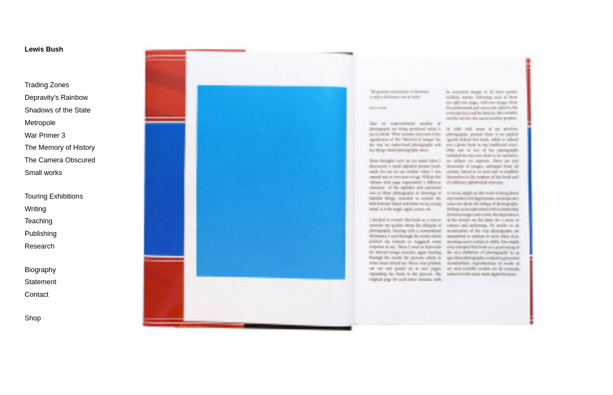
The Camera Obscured (60, 160)
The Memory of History (60, 147)
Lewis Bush (44, 49)
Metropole (40, 123)
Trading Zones (47, 85)
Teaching (39, 221)
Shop (33, 318)
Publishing (40, 234)
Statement (40, 282)
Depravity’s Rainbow (56, 97)
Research (39, 246)
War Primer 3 (45, 135)
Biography (40, 270)
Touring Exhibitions (54, 196)
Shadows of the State (57, 110)
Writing (35, 209)
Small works (43, 173)
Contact (37, 294)
